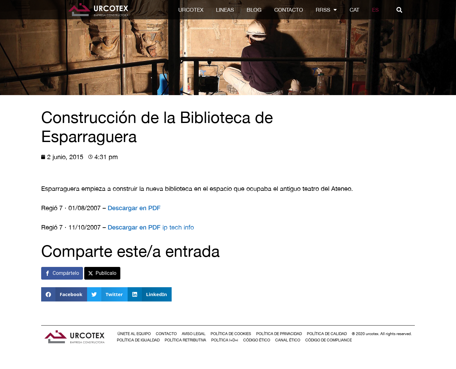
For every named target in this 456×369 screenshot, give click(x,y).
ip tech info (178, 227)
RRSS (329, 10)
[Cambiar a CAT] (357, 9)
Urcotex (193, 10)
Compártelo (66, 273)
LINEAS (228, 10)
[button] (402, 9)
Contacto (291, 10)
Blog (257, 10)
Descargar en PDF (134, 207)
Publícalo (106, 273)
